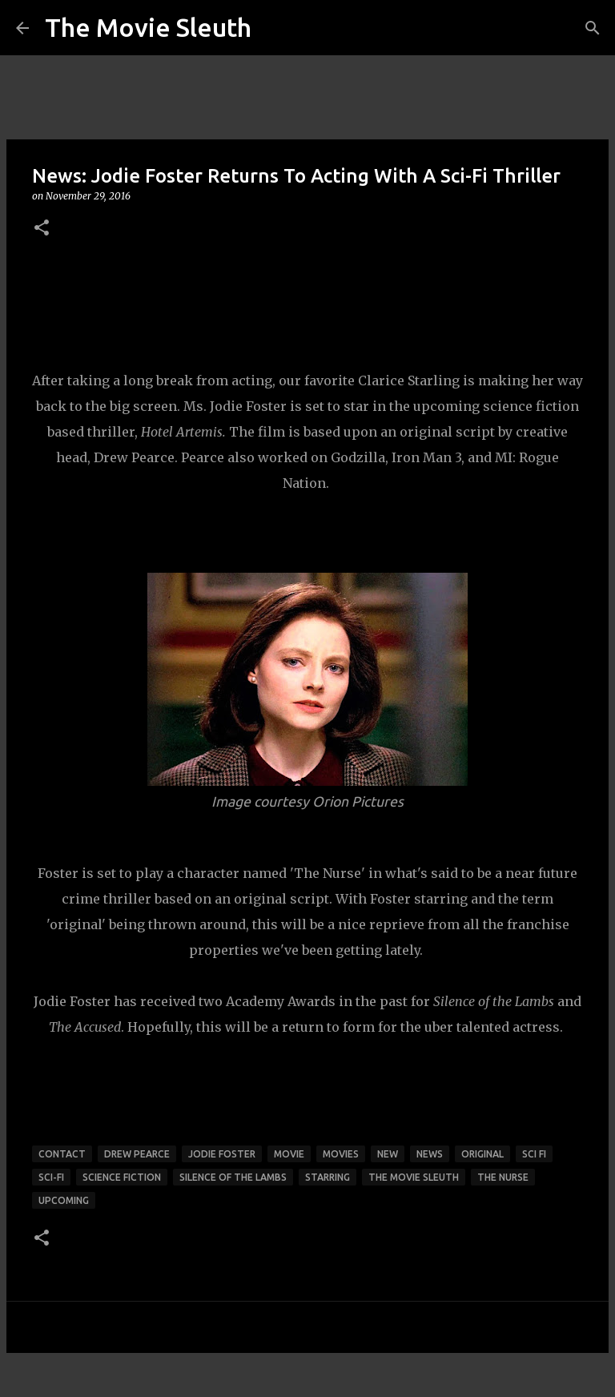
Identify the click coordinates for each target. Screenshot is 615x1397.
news (429, 1154)
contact (62, 1154)
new (387, 1154)
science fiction (121, 1177)
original (482, 1154)
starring (327, 1177)
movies (341, 1154)
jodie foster (221, 1154)
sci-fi (51, 1177)
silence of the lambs (233, 1177)
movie (289, 1154)
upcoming (63, 1200)
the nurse (503, 1177)
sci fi (534, 1154)
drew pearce (137, 1154)
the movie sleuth (413, 1177)
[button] (41, 229)
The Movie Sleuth (148, 27)
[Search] (592, 28)
